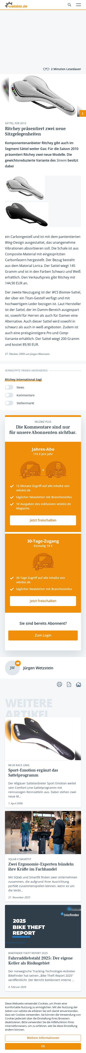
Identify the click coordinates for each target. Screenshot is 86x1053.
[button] (43, 1046)
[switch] (9, 387)
